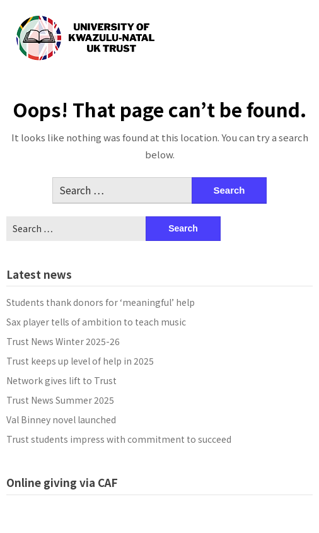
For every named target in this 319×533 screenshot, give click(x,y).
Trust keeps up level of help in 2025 (80, 360)
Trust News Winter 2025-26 (63, 341)
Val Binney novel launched (61, 419)
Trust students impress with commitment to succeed (118, 439)
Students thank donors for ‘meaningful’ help (100, 302)
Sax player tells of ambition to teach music (96, 321)
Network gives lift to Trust (61, 380)
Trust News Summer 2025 (60, 400)
